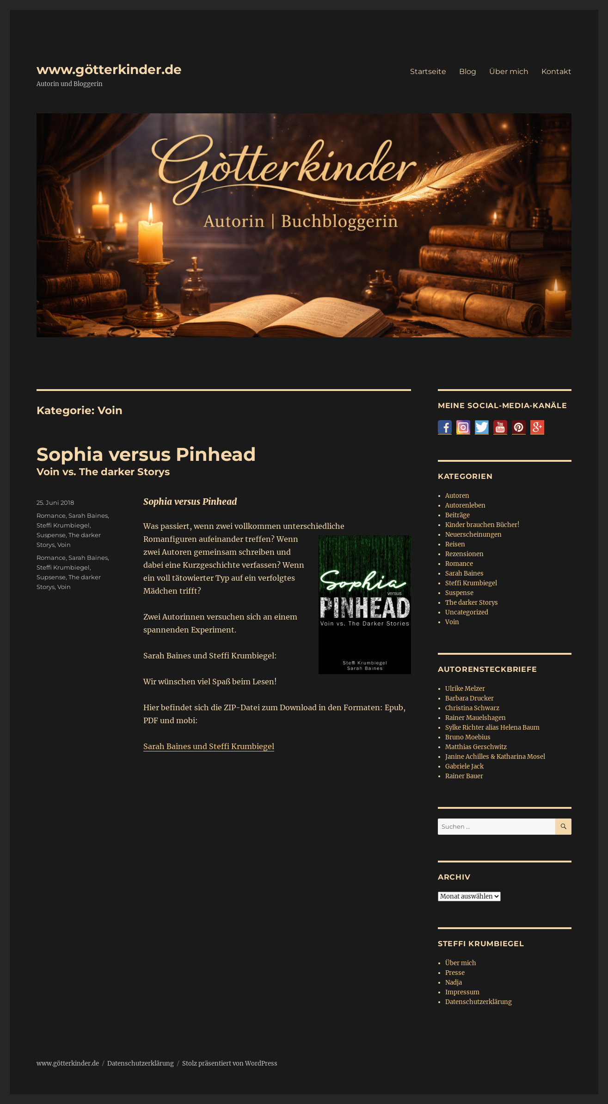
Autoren (457, 496)
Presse (455, 973)
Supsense (51, 577)
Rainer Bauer (464, 776)
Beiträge (457, 515)
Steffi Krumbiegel (63, 525)
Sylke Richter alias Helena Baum (492, 728)
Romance (51, 515)
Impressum (462, 992)
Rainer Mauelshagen (475, 718)
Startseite (428, 71)
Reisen (455, 544)
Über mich (508, 71)
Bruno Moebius (468, 737)
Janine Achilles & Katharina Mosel (495, 757)
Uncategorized (466, 612)
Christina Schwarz (472, 708)
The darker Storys (471, 603)
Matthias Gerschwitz (476, 747)
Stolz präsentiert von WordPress (229, 1063)
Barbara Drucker (469, 698)
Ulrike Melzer (465, 689)
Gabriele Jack (464, 766)
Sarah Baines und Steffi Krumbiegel (208, 746)
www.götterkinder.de (109, 69)
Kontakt (556, 71)
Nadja (453, 982)
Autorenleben (465, 505)
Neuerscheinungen (473, 535)
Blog (467, 71)
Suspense (51, 535)
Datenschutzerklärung (478, 1002)
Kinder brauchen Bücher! (482, 525)
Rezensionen (464, 554)
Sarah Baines (88, 515)
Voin (64, 544)
